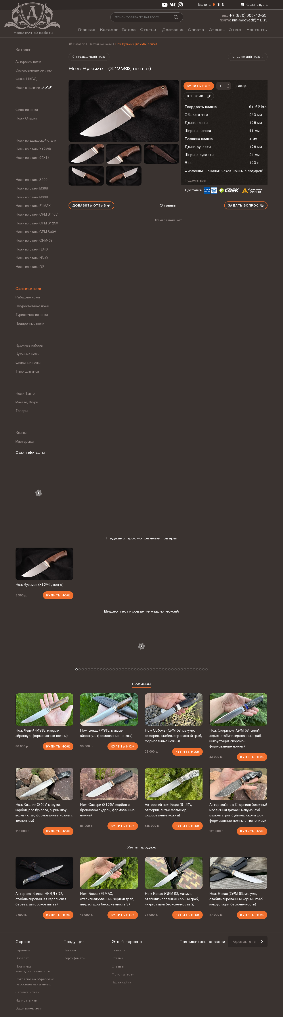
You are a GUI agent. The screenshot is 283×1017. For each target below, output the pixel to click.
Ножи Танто (25, 393)
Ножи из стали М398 (31, 188)
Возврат (22, 958)
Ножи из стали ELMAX (33, 205)
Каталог (109, 29)
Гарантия (22, 950)
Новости (119, 950)
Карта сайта (121, 982)
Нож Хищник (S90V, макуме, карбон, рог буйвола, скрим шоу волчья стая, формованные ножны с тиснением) (44, 812)
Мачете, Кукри (26, 402)
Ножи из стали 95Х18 (32, 157)
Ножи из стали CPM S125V (36, 223)
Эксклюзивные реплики (33, 70)
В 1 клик (199, 96)
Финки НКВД (26, 79)
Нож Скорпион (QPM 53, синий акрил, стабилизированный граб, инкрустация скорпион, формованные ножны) (235, 738)
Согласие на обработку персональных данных (34, 981)
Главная (86, 29)
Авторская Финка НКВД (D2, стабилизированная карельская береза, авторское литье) (40, 899)
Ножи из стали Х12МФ (33, 149)
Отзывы (217, 29)
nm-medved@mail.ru (250, 20)
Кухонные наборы (29, 345)
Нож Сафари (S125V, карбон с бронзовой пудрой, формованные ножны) (107, 810)
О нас (235, 29)
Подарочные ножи (29, 323)
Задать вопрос (246, 205)
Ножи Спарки (26, 118)
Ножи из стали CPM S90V (35, 232)
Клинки (21, 433)
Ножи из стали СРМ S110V (36, 214)
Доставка (173, 29)
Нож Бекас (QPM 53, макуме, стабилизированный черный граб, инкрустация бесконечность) (236, 899)
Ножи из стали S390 (31, 179)
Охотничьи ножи (28, 288)
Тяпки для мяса (27, 371)
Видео (129, 29)
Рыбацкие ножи (27, 297)
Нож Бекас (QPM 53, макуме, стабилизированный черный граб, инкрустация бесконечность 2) (172, 899)
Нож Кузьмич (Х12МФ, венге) (39, 584)
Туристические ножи (31, 314)
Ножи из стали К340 (31, 249)
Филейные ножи (27, 363)
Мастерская (24, 441)
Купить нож (198, 86)
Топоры (21, 410)
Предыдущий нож (89, 56)
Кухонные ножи (27, 354)
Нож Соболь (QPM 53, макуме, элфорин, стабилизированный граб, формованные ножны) (173, 735)
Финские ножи (26, 109)
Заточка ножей (27, 992)
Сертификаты (74, 958)
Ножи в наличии (33, 87)
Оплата (196, 29)
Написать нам (26, 1000)
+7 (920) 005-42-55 (248, 15)
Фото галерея (123, 974)
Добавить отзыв (91, 205)
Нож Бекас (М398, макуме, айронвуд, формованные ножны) (106, 733)
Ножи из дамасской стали (35, 140)
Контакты (257, 29)
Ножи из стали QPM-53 (33, 240)
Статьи (148, 29)
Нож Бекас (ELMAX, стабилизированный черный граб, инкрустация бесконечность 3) (107, 899)
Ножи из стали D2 (29, 266)
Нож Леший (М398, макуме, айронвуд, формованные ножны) (41, 733)
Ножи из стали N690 (31, 258)
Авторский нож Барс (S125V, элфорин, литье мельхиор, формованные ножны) (168, 810)
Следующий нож (248, 56)
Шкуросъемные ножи (32, 306)
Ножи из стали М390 (31, 197)
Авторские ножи (28, 61)
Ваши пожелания (29, 1008)
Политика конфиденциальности (32, 968)
